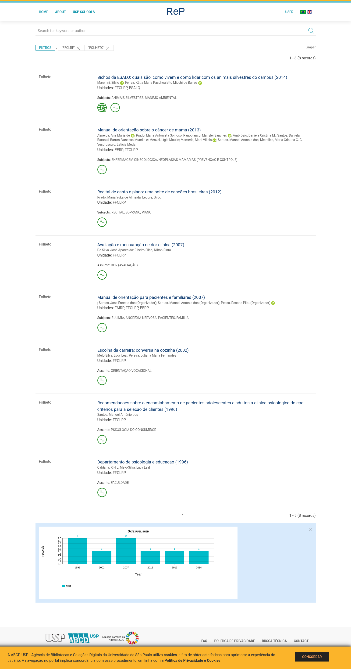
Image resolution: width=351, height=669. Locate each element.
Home (43, 12)
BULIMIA (117, 318)
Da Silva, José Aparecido (115, 250)
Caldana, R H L (107, 467)
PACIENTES (166, 318)
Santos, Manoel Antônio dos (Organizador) (189, 303)
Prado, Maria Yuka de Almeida (119, 197)
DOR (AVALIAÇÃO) (124, 265)
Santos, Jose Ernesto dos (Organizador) (127, 303)
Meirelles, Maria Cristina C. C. (281, 140)
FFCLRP (121, 88)
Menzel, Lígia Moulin (164, 140)
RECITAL (117, 212)
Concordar (312, 657)
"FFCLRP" (71, 48)
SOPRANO (132, 212)
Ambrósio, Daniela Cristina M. (254, 135)
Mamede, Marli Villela (196, 140)
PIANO (147, 212)
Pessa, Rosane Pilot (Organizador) (245, 303)
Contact (301, 641)
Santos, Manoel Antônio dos (238, 140)
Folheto (45, 77)
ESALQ (134, 88)
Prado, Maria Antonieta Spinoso (159, 135)
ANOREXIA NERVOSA (141, 318)
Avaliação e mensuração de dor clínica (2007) (140, 244)
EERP (119, 150)
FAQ (204, 641)
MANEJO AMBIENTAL (161, 98)
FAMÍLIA (183, 318)
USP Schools (84, 12)
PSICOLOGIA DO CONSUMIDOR (133, 430)
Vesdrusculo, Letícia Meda (116, 144)
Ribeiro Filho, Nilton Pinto (153, 250)
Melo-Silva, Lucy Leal (112, 355)
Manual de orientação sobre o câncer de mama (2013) (149, 129)
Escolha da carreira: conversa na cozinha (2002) (143, 350)
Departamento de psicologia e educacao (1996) (142, 461)
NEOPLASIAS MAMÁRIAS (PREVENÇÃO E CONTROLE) (198, 160)
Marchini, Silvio (108, 82)
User (289, 12)
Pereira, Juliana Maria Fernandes (152, 355)
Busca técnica (274, 641)
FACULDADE (120, 483)
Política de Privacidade (234, 641)
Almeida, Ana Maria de (113, 135)
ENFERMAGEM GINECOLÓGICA (134, 160)
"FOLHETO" (99, 48)
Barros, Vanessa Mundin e (129, 140)
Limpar (310, 47)
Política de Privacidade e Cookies (193, 660)
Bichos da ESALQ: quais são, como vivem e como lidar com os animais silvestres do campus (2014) (192, 77)
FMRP (119, 308)
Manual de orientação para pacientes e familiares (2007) (151, 297)
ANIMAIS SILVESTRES (127, 98)
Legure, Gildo (151, 197)
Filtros (45, 48)
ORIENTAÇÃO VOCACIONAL (131, 370)
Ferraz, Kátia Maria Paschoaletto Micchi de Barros (161, 82)
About (60, 12)
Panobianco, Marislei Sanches (205, 135)
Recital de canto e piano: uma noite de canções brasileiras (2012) (159, 191)
